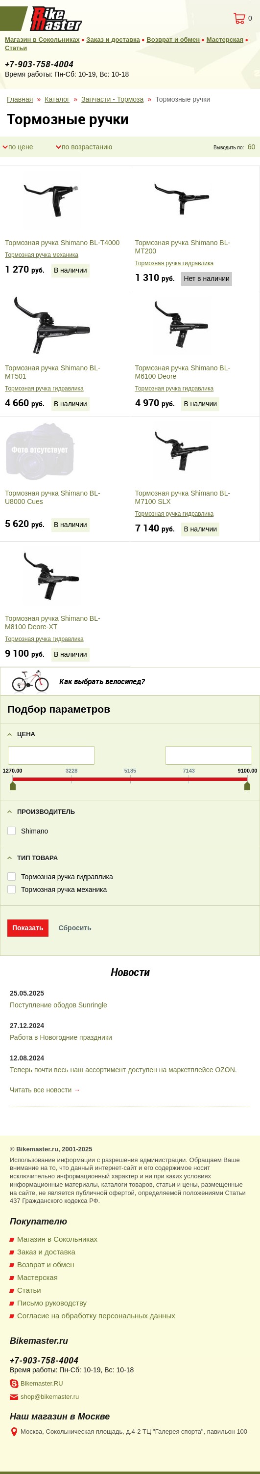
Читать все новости (40, 1090)
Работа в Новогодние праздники (61, 1037)
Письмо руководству (52, 1303)
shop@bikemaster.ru (50, 1396)
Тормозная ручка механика (41, 254)
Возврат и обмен (173, 39)
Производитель (46, 811)
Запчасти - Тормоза (112, 99)
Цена (26, 734)
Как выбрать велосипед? (101, 681)
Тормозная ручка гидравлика (174, 263)
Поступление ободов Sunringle (58, 1005)
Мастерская (225, 39)
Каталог (57, 99)
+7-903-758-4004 (39, 64)
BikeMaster (56, 18)
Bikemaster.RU (42, 1383)
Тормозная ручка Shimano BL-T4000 (62, 243)
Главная (20, 99)
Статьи (16, 48)
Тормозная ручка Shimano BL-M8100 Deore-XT (52, 622)
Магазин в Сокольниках (42, 39)
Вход (202, 18)
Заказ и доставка (113, 39)
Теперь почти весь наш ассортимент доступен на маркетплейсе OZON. (123, 1070)
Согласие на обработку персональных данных (96, 1315)
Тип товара (37, 858)
